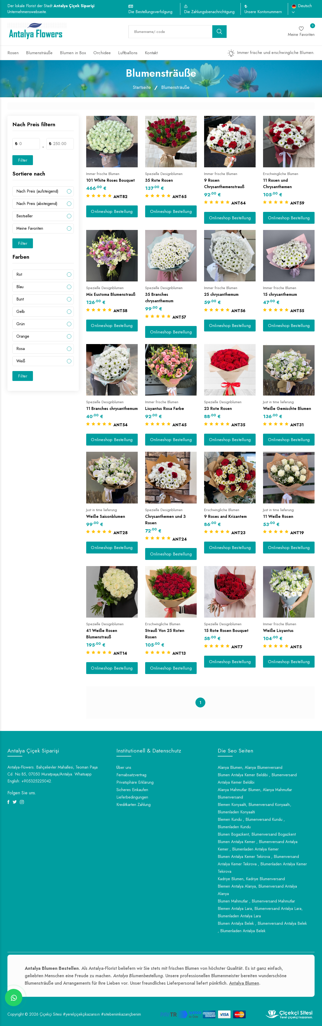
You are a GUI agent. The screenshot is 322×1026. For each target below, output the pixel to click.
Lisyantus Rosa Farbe (164, 408)
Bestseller (24, 216)
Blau (20, 287)
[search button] (219, 31)
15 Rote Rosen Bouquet (226, 630)
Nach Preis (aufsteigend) (37, 191)
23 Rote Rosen (218, 408)
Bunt (20, 299)
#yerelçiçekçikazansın (81, 1014)
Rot (19, 274)
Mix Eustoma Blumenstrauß (110, 294)
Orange (22, 336)
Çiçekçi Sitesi (51, 1014)
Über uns (123, 767)
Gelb (20, 311)
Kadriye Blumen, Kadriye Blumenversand (251, 879)
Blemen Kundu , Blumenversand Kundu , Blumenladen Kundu (251, 823)
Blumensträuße (39, 53)
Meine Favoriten (29, 228)
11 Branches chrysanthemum (112, 408)
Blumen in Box (73, 53)
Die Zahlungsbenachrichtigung (209, 12)
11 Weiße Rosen (278, 516)
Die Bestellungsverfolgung (150, 12)
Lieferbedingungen (132, 797)
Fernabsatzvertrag (131, 775)
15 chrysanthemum (280, 294)
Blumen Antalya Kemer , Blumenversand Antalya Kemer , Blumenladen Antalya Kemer (257, 845)
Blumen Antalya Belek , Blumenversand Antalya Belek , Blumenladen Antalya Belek (262, 927)
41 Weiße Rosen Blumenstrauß (101, 634)
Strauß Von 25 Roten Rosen (164, 634)
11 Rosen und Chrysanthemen (277, 183)
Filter (22, 160)
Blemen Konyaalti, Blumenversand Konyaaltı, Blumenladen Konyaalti (254, 808)
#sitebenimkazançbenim (121, 1014)
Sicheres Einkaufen (132, 790)
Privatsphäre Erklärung (135, 782)
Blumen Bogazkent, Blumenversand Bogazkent (257, 834)
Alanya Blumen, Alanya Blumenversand (250, 767)
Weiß (20, 361)
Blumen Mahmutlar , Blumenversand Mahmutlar (256, 901)
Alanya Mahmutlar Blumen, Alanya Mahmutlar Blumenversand (255, 793)
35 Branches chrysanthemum (159, 298)
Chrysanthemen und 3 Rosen (165, 520)
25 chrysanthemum (221, 294)
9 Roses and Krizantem (225, 516)
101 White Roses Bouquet (110, 180)
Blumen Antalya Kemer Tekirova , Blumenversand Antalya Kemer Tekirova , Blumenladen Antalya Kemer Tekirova (262, 864)
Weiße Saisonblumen (105, 516)
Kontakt (151, 53)
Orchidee (102, 53)
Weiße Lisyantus (278, 630)
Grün (20, 324)
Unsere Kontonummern (263, 12)
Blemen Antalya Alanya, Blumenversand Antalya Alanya (257, 890)
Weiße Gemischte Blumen (287, 408)
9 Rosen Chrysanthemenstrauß (224, 183)
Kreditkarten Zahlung (133, 804)
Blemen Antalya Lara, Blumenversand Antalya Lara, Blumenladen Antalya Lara (260, 912)
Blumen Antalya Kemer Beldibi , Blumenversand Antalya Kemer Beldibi (257, 778)
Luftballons (127, 53)
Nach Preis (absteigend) (36, 203)
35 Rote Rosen (159, 180)
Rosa (20, 348)
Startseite (142, 87)
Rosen (13, 53)
